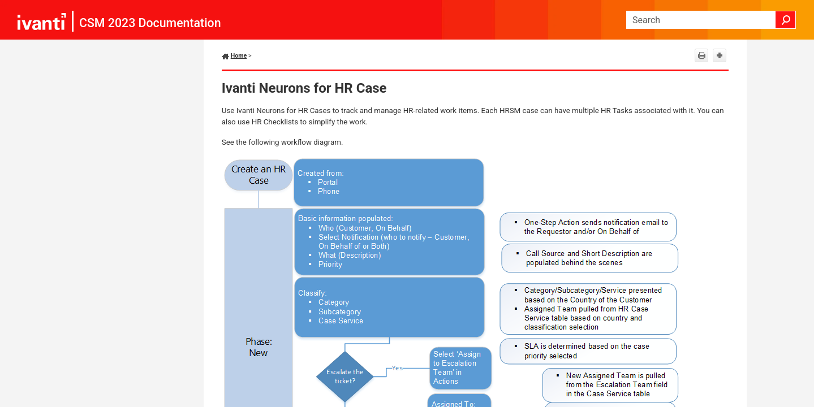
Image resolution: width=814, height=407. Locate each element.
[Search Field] (711, 20)
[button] (786, 20)
